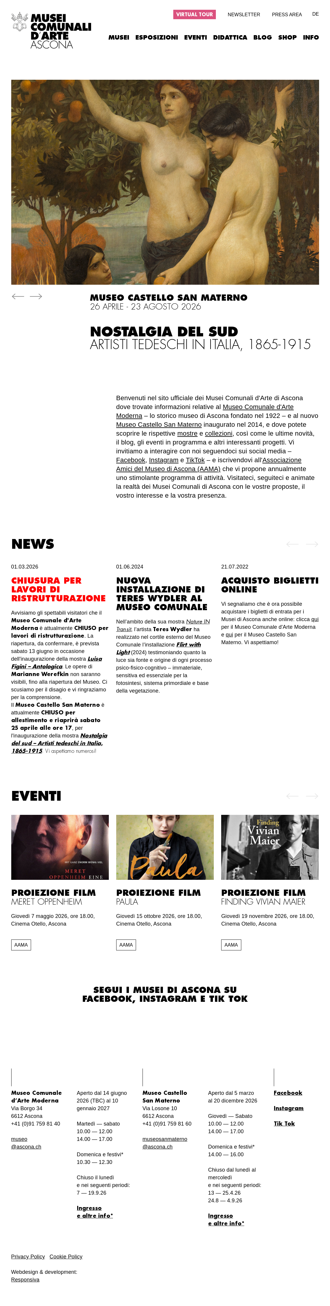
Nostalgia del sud (200, 338)
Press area (287, 14)
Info (311, 38)
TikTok (195, 460)
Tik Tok (228, 999)
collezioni (218, 433)
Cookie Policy (66, 1257)
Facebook (130, 460)
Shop (287, 38)
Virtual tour (194, 14)
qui (315, 619)
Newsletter (244, 14)
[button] (18, 297)
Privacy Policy (28, 1257)
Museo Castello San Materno (159, 424)
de (315, 14)
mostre (187, 433)
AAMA (21, 944)
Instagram (164, 460)
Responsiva (25, 1280)
